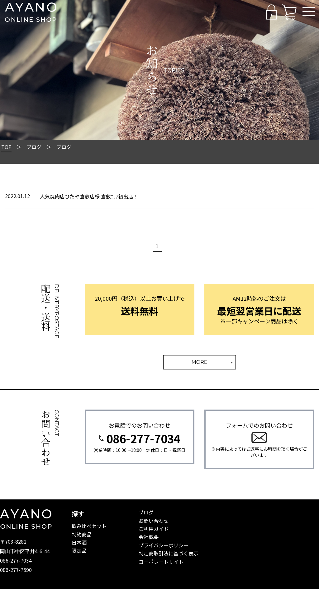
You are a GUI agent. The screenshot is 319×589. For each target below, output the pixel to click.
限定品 (79, 550)
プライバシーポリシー (163, 545)
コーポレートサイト (161, 561)
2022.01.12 (17, 196)
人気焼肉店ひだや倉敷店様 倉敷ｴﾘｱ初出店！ (89, 196)
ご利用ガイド (154, 528)
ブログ (146, 512)
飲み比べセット (89, 526)
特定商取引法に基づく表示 (168, 553)
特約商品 (82, 534)
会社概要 (149, 536)
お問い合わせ (154, 520)
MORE (199, 362)
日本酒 (79, 542)
